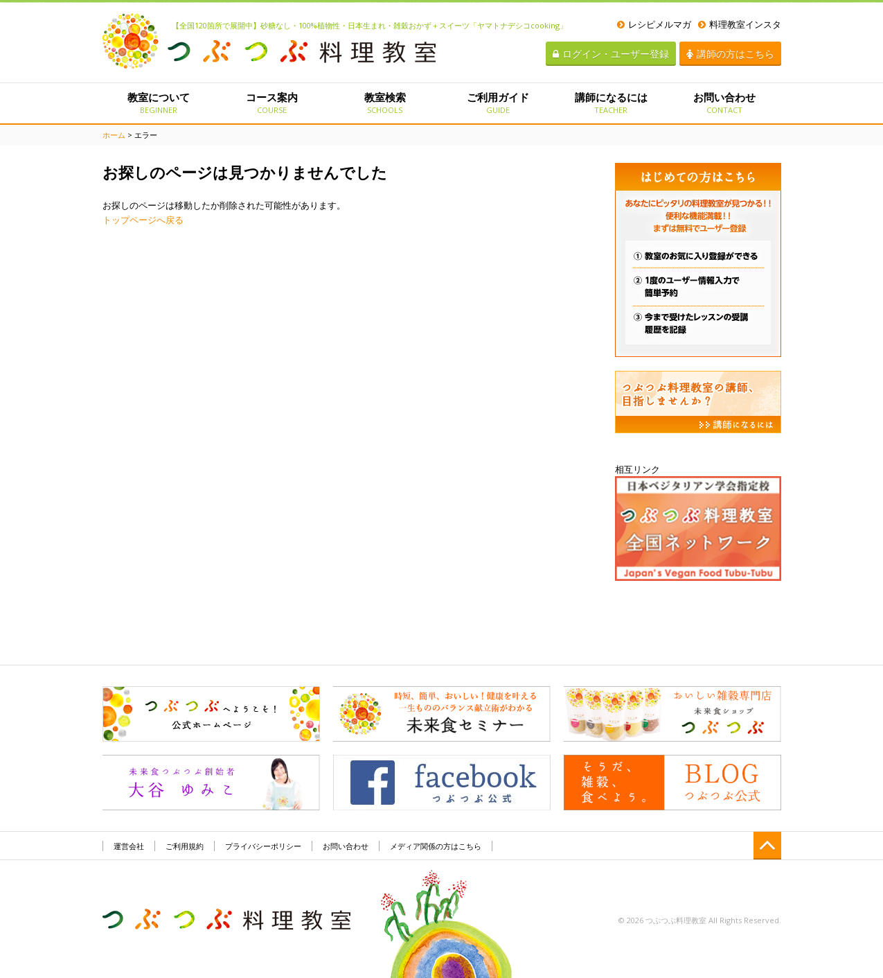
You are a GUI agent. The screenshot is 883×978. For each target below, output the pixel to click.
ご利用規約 (185, 846)
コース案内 (271, 102)
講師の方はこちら (730, 53)
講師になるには (611, 102)
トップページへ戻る (143, 219)
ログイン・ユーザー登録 (611, 53)
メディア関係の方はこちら (435, 846)
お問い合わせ (724, 102)
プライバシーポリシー (263, 846)
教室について (158, 102)
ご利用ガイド (497, 102)
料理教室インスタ (739, 24)
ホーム (113, 135)
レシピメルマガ (654, 24)
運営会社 (129, 846)
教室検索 (384, 102)
